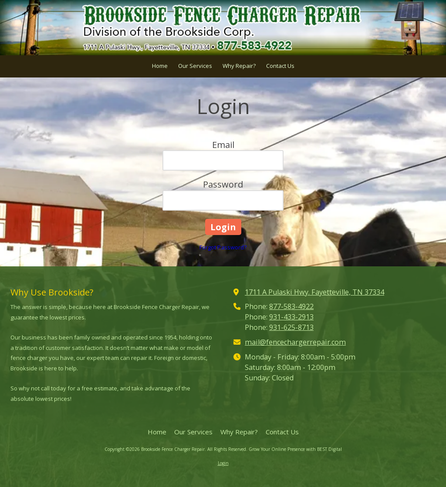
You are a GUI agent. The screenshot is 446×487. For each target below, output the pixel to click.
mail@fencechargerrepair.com (295, 342)
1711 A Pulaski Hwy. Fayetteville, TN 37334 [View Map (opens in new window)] (314, 292)
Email (223, 145)
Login (223, 463)
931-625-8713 (291, 327)
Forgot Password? (223, 247)
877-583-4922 (291, 306)
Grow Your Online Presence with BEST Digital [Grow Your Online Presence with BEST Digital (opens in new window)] (295, 449)
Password (223, 184)
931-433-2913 (291, 317)
